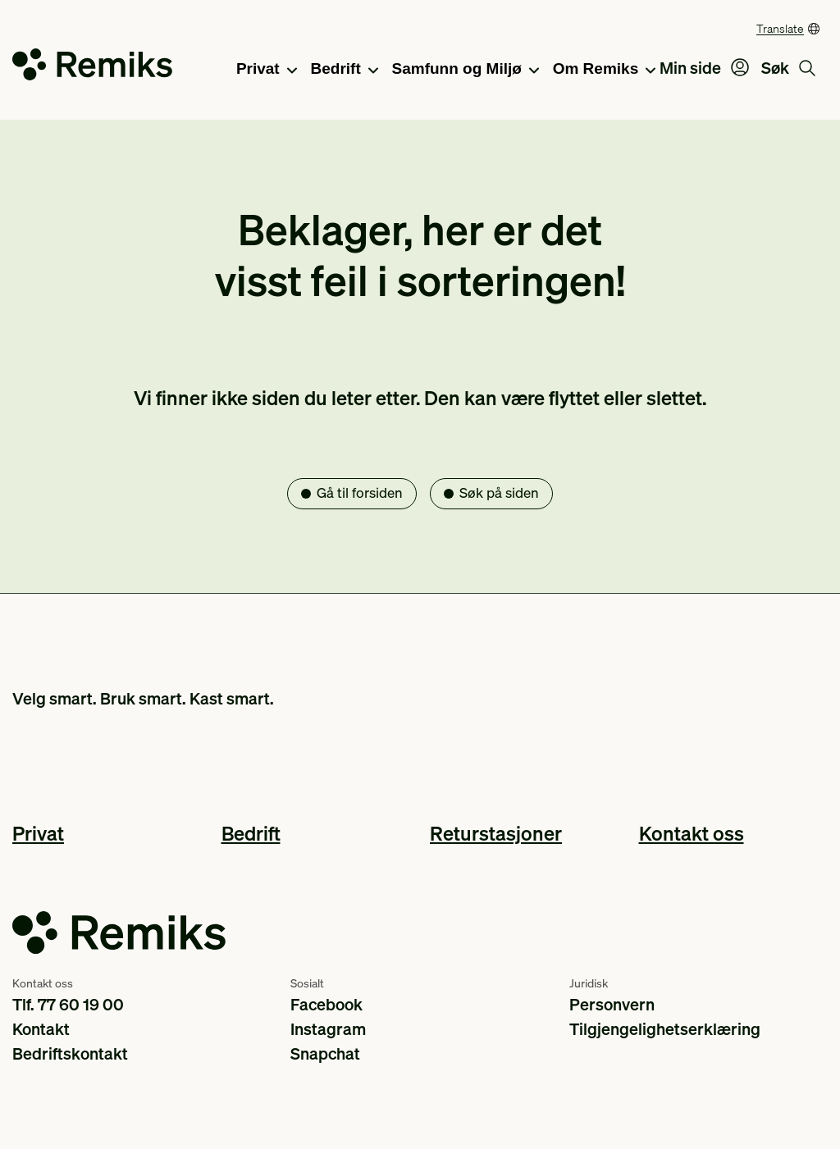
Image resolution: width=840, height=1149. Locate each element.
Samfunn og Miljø (465, 70)
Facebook (326, 1003)
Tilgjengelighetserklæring (664, 1028)
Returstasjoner (496, 833)
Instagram (328, 1028)
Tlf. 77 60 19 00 (68, 1003)
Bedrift (344, 70)
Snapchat (325, 1053)
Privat (266, 70)
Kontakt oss (691, 833)
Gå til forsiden (360, 492)
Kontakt (41, 1028)
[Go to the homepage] (92, 67)
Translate (780, 28)
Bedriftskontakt (70, 1053)
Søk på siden (499, 492)
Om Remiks (604, 70)
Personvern (612, 1003)
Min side (704, 67)
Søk (788, 67)
